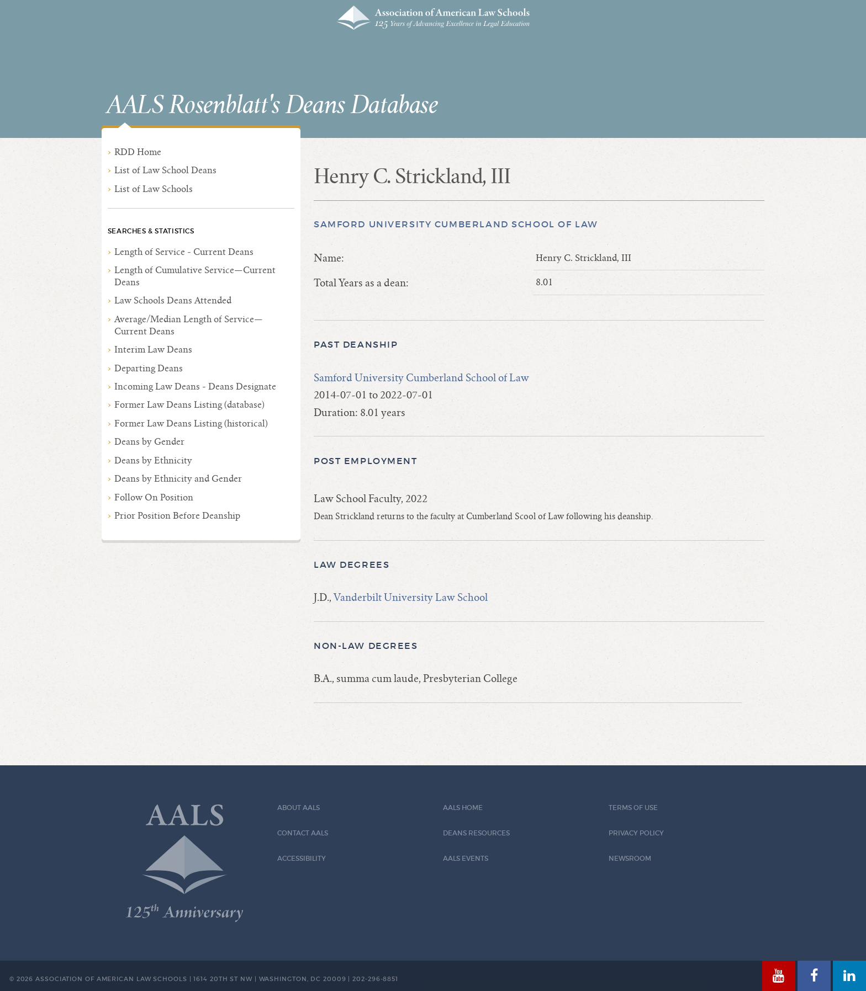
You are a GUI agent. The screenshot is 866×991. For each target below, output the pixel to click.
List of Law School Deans (165, 170)
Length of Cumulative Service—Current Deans (195, 276)
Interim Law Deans (153, 349)
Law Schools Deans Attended (172, 300)
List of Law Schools (153, 189)
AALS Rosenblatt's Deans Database (272, 105)
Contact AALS (302, 833)
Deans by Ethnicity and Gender (178, 478)
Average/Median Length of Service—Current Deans (188, 325)
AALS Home (463, 807)
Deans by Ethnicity (153, 460)
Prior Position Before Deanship (177, 515)
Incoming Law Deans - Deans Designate (195, 386)
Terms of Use (633, 807)
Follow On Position (153, 497)
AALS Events (465, 858)
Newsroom (630, 858)
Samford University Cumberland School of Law (456, 224)
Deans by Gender (149, 441)
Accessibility (301, 858)
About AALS (298, 807)
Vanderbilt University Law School (411, 597)
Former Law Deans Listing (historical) (191, 423)
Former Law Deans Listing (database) (189, 404)
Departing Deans (148, 368)
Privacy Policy (636, 833)
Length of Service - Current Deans (184, 252)
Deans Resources (476, 833)
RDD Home (137, 152)
